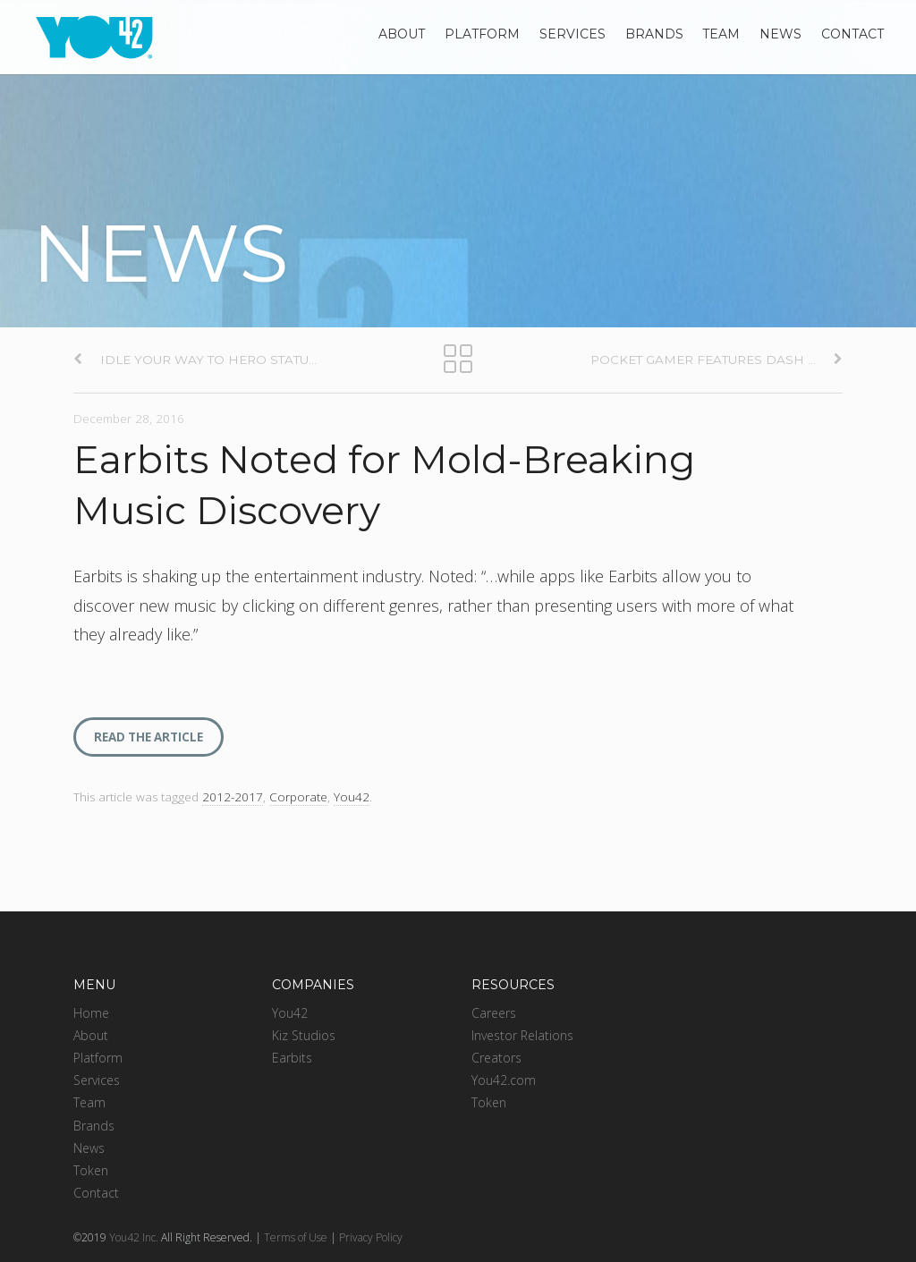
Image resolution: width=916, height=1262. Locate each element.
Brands (654, 34)
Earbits (292, 1057)
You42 (351, 797)
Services (572, 34)
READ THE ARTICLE (148, 737)
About (401, 34)
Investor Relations (522, 1035)
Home (91, 1012)
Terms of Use (295, 1237)
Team (721, 34)
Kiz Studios (303, 1035)
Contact (852, 34)
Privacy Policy (371, 1237)
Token (90, 1170)
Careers (493, 1012)
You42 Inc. (133, 1237)
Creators (496, 1057)
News (780, 34)
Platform (482, 34)
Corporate (298, 797)
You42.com (503, 1079)
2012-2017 (232, 797)
